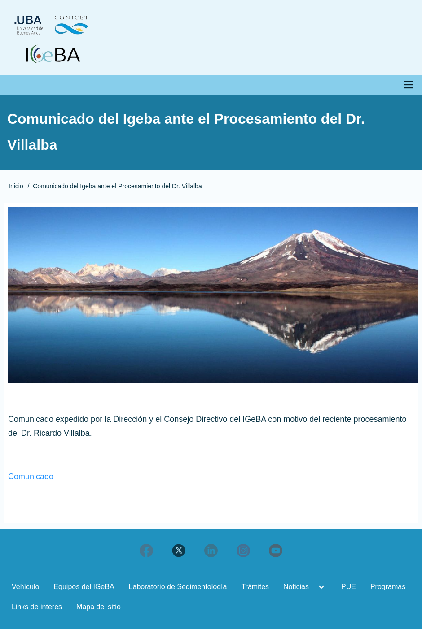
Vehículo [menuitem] (25, 586)
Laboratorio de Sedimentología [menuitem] (178, 586)
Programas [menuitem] (387, 586)
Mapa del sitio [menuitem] (98, 607)
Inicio (16, 186)
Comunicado (30, 476)
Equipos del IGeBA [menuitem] (83, 586)
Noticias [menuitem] (296, 586)
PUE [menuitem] (348, 586)
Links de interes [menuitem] (37, 607)
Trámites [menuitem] (255, 586)
